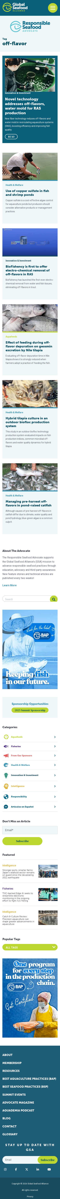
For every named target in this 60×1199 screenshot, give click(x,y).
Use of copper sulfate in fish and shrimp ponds (27, 193)
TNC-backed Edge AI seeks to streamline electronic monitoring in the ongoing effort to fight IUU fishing (17, 897)
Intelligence (9, 865)
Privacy (30, 1196)
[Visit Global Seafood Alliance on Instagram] (7, 1169)
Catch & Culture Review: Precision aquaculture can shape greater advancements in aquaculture (18, 920)
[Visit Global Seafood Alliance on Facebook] (18, 1169)
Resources (11, 1071)
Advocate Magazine (18, 1102)
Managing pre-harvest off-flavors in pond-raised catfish (29, 503)
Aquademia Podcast (18, 1110)
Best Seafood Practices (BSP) (25, 1086)
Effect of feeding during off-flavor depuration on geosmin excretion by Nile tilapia (29, 346)
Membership (11, 1063)
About (7, 1055)
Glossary (10, 1134)
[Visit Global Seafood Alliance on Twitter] (29, 1169)
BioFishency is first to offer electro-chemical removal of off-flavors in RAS (28, 270)
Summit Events (14, 1094)
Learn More (9, 585)
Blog (6, 1118)
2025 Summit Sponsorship (30, 710)
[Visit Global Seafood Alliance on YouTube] (52, 1169)
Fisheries (7, 888)
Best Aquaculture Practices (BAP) (29, 1079)
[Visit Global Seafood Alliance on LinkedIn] (40, 1169)
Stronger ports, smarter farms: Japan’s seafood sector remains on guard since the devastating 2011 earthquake (18, 874)
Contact (9, 1126)
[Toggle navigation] (53, 8)
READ (11, 136)
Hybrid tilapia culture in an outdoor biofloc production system (27, 422)
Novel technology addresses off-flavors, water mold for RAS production (25, 106)
